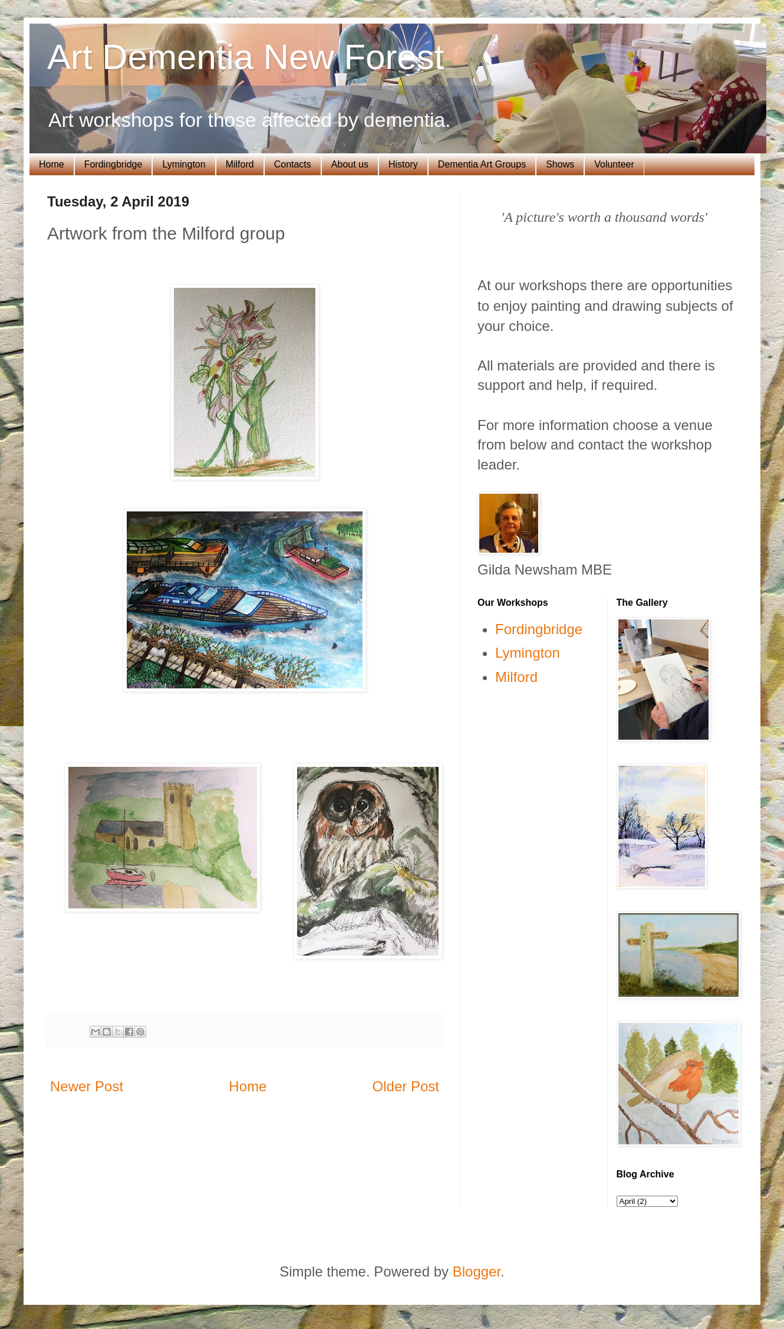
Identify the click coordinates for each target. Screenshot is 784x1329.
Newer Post (86, 1086)
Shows (560, 164)
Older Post (406, 1086)
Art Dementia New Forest (245, 57)
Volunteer (614, 164)
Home (51, 164)
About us (349, 164)
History (403, 164)
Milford (240, 164)
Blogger (476, 1271)
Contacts (292, 164)
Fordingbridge (113, 164)
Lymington (183, 164)
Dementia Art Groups (482, 164)
